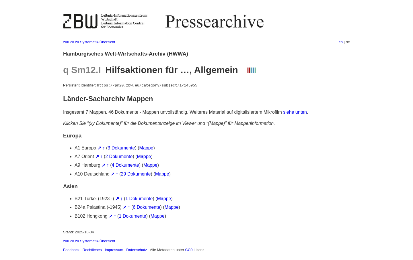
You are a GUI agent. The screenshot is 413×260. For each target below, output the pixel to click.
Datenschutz (136, 250)
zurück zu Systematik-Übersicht (89, 42)
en (341, 42)
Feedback (71, 250)
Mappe (146, 147)
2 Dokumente (119, 156)
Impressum (114, 250)
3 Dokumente (121, 147)
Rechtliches (92, 250)
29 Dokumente (136, 174)
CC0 (189, 250)
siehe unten (295, 112)
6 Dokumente (146, 207)
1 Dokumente (139, 198)
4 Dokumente (125, 165)
